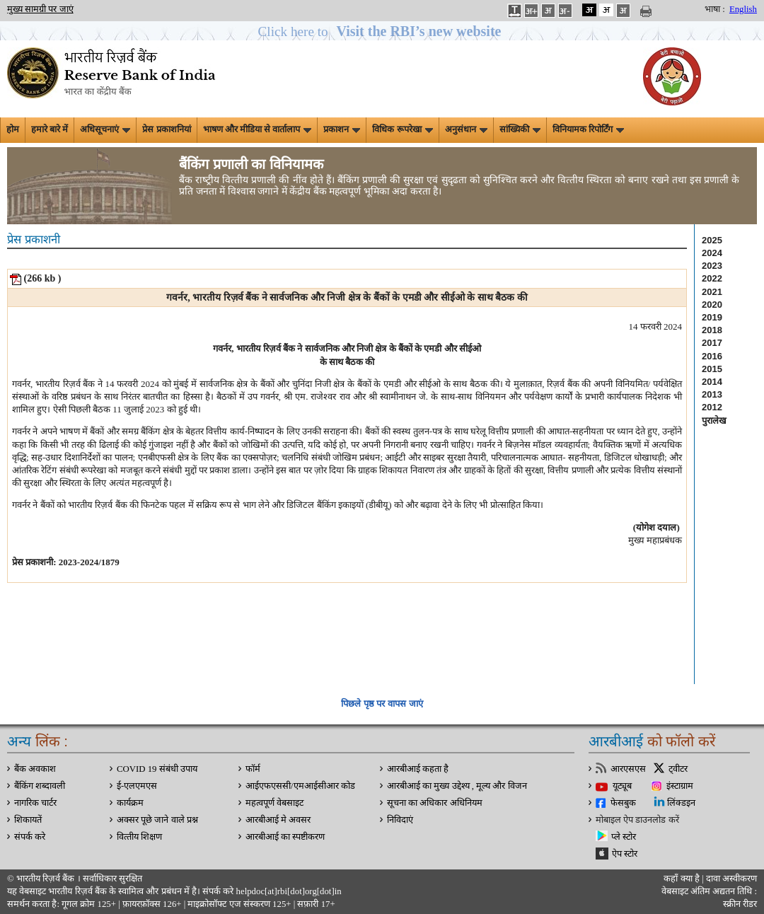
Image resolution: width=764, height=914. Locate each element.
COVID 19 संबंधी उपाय (157, 769)
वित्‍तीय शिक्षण (139, 837)
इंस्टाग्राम (679, 786)
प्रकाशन (341, 129)
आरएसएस (628, 769)
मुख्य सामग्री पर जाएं (40, 9)
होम (12, 129)
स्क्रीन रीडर (740, 904)
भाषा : (715, 9)
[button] (382, 31)
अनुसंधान (466, 129)
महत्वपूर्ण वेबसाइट (274, 803)
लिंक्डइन (681, 803)
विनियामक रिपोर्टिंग (588, 129)
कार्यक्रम (130, 803)
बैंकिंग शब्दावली (39, 786)
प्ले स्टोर (623, 837)
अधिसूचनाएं (105, 129)
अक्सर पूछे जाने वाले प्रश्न (157, 820)
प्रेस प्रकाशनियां (166, 129)
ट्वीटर (678, 769)
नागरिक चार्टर (35, 803)
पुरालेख (714, 420)
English (743, 9)
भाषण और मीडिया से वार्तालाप (257, 129)
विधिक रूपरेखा (402, 129)
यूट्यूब (622, 786)
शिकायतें (28, 820)
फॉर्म (252, 769)
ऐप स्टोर (624, 854)
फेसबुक (623, 803)
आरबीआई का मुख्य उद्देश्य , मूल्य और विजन (457, 786)
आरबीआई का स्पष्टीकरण (285, 837)
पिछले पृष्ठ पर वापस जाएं (381, 703)
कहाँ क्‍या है (683, 879)
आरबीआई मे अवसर (278, 820)
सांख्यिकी (519, 129)
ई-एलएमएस (137, 786)
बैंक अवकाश (35, 769)
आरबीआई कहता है (417, 769)
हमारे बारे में (49, 129)
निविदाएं (400, 820)
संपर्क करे (29, 837)
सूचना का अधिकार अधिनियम (434, 803)
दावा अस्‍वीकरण (731, 879)
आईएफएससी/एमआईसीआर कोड (300, 786)
